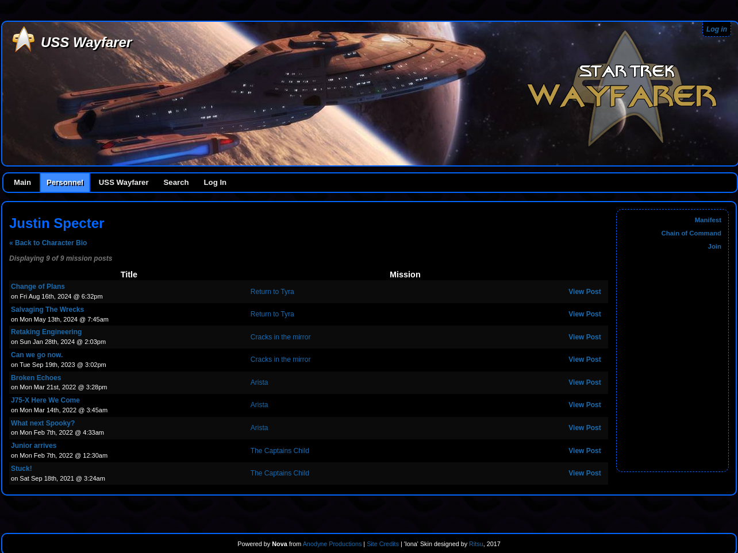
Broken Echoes (36, 378)
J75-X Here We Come (45, 400)
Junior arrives (33, 446)
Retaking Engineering (46, 332)
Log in (716, 29)
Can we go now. (37, 355)
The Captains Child (280, 451)
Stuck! (21, 469)
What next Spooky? (43, 423)
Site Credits (383, 543)
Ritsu (475, 543)
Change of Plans (38, 287)
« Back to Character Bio (48, 243)
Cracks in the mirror (281, 337)
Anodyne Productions (332, 543)
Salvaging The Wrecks (47, 309)
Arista (259, 382)
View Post (584, 292)
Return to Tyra (272, 292)
